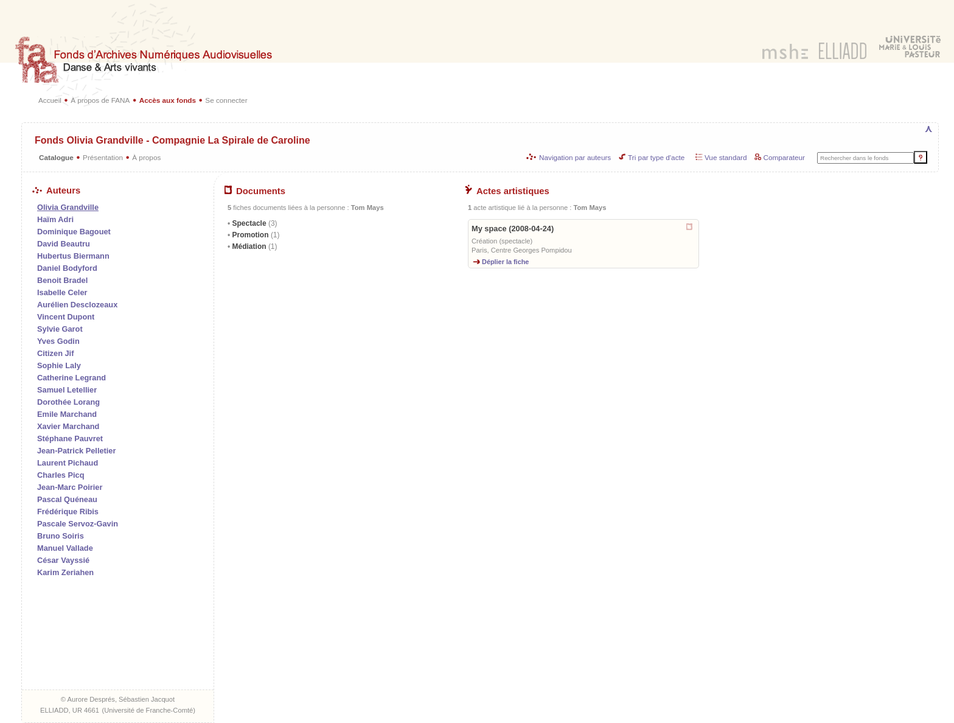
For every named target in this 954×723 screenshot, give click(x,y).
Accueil (49, 100)
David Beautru (63, 243)
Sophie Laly (59, 365)
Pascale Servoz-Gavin (77, 523)
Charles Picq (61, 475)
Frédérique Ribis (68, 511)
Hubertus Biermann (73, 255)
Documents (255, 191)
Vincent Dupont (65, 316)
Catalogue (56, 157)
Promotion (254, 235)
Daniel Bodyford (67, 268)
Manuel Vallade (65, 548)
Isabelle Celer (62, 292)
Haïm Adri (55, 219)
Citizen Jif (55, 353)
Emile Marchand (67, 414)
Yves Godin (58, 341)
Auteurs (56, 190)
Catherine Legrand (71, 377)
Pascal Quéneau (67, 499)
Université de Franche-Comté (148, 710)
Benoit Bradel (62, 280)
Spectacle (253, 223)
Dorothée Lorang (68, 402)
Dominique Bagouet (74, 231)
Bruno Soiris (60, 535)
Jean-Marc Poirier (69, 487)
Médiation (253, 246)
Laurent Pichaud (67, 462)
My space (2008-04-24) (513, 228)
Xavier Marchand (68, 426)
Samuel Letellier (67, 389)
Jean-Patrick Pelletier (76, 450)
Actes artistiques (507, 191)
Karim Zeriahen (65, 572)
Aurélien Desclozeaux (77, 304)
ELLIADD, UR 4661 (69, 710)
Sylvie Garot (60, 329)
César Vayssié (63, 560)
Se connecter (226, 100)
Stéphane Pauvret (70, 438)
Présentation (103, 157)
